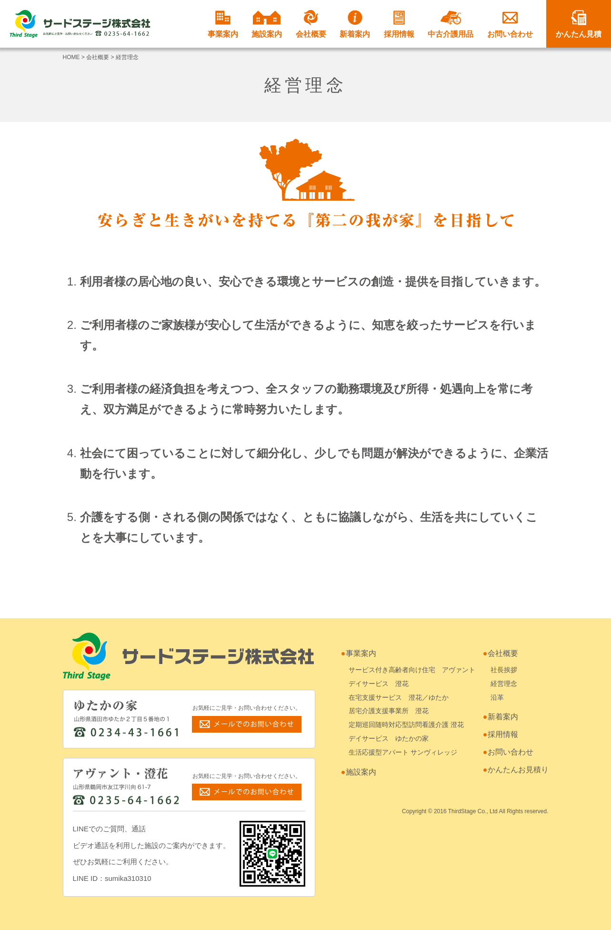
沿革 (497, 697)
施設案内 (266, 24)
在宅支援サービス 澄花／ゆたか (399, 697)
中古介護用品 (450, 24)
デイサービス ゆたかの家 (389, 738)
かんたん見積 (578, 24)
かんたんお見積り (518, 770)
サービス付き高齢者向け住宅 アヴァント (412, 670)
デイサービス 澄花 (379, 683)
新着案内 (355, 24)
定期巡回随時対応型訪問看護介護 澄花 (406, 724)
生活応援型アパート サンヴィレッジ (403, 752)
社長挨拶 (504, 670)
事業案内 (223, 24)
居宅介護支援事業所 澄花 (389, 711)
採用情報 (399, 24)
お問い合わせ (510, 24)
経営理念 (504, 683)
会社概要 (311, 24)
